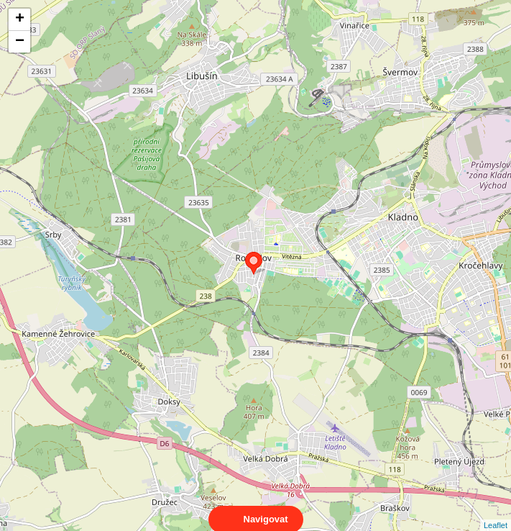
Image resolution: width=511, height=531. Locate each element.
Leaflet (495, 512)
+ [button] (19, 19)
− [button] (19, 42)
